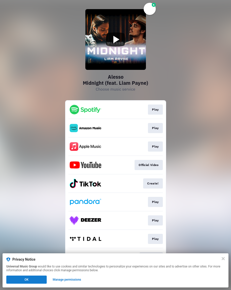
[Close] (223, 259)
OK (26, 279)
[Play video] (115, 39)
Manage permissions (67, 279)
